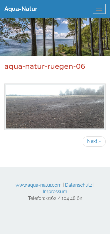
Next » (94, 141)
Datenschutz (78, 185)
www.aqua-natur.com (39, 185)
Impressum (55, 191)
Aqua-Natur (20, 8)
